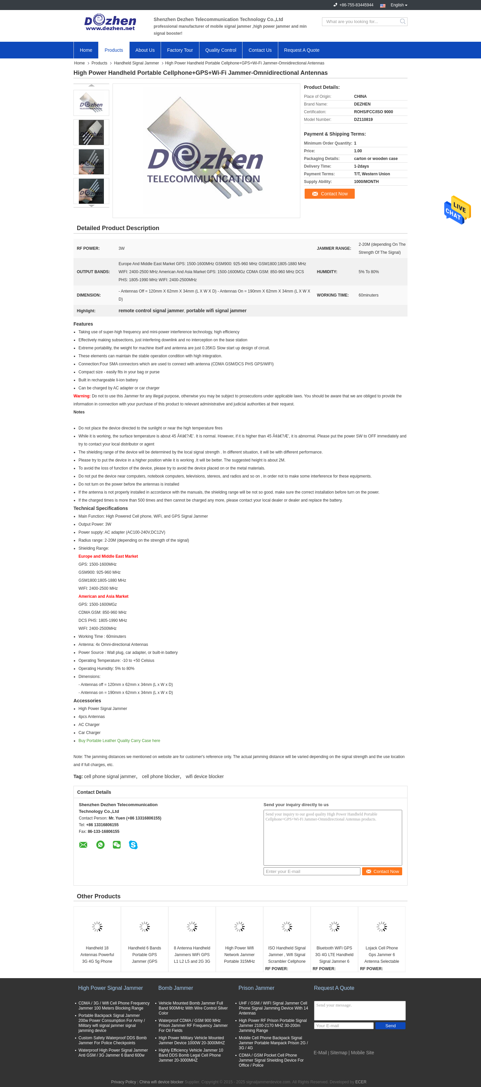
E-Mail (320, 1052)
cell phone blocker (161, 776)
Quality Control (220, 50)
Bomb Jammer (175, 988)
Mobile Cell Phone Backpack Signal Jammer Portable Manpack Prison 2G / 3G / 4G (273, 1043)
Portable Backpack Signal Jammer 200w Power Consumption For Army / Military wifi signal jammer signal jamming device (111, 1023)
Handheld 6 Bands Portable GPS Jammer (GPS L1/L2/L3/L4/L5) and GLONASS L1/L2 (144, 955)
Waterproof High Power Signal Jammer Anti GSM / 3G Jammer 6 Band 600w (113, 1053)
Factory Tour (180, 50)
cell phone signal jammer (110, 776)
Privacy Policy (123, 1082)
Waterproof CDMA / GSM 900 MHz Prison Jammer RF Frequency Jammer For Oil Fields (193, 1025)
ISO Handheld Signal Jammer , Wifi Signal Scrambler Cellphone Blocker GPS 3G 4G (287, 955)
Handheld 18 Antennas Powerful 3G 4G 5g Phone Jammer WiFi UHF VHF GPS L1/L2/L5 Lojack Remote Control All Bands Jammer (97, 955)
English (399, 4)
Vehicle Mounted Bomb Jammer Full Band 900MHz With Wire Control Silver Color (193, 1008)
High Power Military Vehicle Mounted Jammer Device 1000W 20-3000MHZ (192, 1040)
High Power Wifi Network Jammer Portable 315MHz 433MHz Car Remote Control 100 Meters (240, 955)
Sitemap (338, 1052)
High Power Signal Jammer (110, 988)
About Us (145, 50)
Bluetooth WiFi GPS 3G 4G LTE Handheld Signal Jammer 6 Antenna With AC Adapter (334, 955)
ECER (360, 1082)
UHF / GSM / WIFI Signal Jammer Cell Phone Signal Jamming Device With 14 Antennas (273, 1008)
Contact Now (334, 193)
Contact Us (260, 50)
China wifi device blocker (161, 1082)
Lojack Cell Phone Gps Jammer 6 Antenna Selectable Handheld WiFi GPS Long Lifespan (381, 955)
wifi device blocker (205, 776)
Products (114, 50)
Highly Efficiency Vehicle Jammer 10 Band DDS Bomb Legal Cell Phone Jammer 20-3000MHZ (191, 1055)
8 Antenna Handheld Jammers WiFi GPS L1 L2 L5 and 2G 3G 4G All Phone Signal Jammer (192, 955)
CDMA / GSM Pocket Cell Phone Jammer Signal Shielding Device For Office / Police (271, 1060)
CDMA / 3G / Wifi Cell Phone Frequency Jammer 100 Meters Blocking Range (114, 1006)
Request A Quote (302, 50)
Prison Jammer (256, 988)
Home (86, 50)
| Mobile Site (361, 1052)
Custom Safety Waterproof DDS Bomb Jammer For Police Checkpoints (112, 1040)
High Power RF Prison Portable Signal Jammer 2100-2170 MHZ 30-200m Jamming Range (273, 1025)
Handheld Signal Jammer (136, 63)
